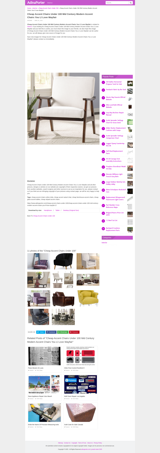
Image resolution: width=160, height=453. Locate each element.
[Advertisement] (63, 57)
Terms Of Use (82, 443)
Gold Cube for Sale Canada (73, 424)
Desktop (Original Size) (71, 210)
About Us (90, 443)
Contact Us (67, 443)
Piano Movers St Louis (35, 368)
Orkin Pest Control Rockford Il (74, 368)
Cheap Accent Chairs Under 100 (44, 216)
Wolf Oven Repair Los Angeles (74, 396)
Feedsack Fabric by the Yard (116, 90)
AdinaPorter (36, 2)
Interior (50, 3)
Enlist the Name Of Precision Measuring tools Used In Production (50, 424)
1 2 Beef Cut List (111, 220)
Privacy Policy (98, 443)
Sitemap (60, 443)
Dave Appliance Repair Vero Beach (40, 396)
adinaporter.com (85, 449)
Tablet (57, 210)
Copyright (74, 443)
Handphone (48, 210)
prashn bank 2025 (97, 449)
